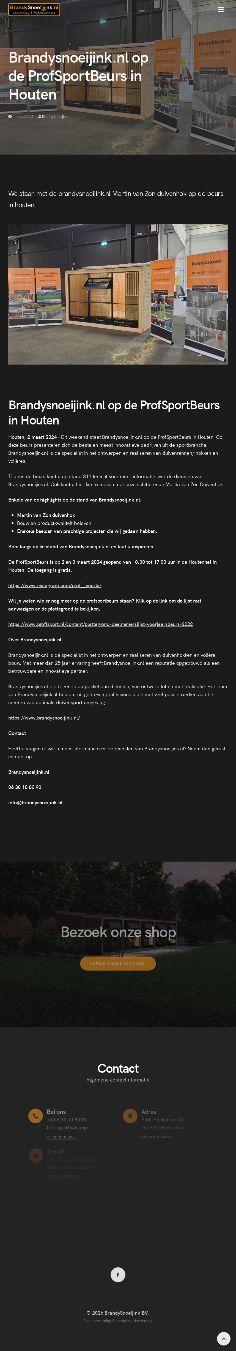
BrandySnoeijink (52, 117)
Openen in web (61, 1136)
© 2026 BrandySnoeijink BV (117, 1312)
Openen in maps (156, 1136)
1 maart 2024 (20, 117)
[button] (221, 9)
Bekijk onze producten (118, 967)
